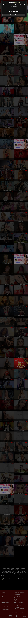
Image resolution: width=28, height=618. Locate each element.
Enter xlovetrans (14, 14)
